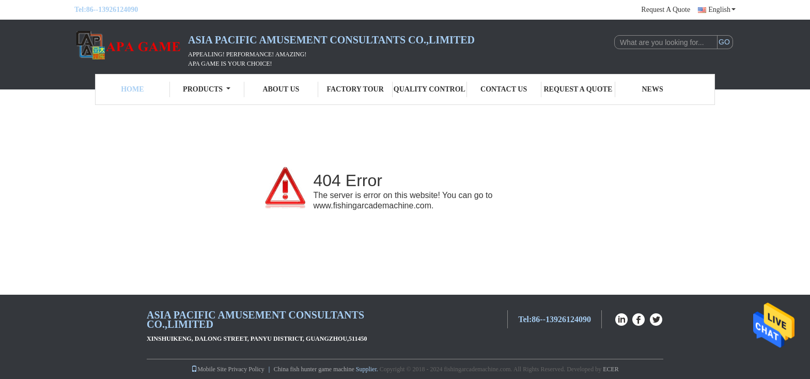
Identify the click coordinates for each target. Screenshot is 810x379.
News (652, 89)
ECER (611, 369)
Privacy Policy (246, 369)
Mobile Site (208, 369)
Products (206, 89)
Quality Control (429, 89)
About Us (280, 89)
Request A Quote (665, 9)
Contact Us (503, 89)
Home (132, 89)
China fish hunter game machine (314, 369)
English (722, 9)
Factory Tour (354, 89)
